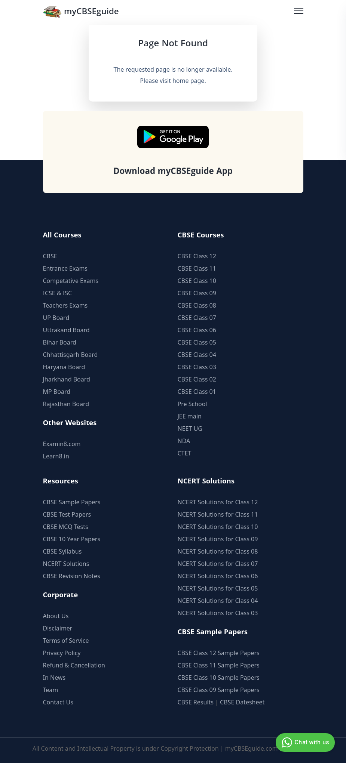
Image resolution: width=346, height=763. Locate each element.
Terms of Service (66, 640)
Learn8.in (56, 456)
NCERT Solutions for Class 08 (218, 551)
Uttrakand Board (66, 330)
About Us (56, 616)
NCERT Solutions (66, 564)
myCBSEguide (81, 12)
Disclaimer (58, 628)
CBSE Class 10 (197, 281)
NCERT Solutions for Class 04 (218, 601)
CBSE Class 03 (197, 367)
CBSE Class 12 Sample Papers (219, 653)
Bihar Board (59, 342)
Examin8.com (62, 444)
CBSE (50, 256)
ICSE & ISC (57, 293)
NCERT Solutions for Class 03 (218, 613)
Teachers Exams (65, 305)
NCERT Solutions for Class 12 (218, 502)
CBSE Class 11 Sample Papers (219, 665)
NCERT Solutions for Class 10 (218, 527)
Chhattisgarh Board (70, 355)
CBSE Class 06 (197, 330)
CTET (185, 453)
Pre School (192, 404)
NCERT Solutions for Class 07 (218, 564)
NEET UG (190, 428)
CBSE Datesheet (242, 702)
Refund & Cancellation (74, 665)
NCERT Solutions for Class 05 (218, 588)
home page (188, 81)
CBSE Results (196, 702)
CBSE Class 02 (197, 379)
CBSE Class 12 (197, 256)
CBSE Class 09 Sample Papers (219, 690)
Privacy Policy (62, 653)
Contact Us (58, 702)
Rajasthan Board (66, 404)
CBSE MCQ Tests (65, 527)
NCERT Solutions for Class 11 (218, 514)
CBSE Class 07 (197, 318)
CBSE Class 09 (197, 293)
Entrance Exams (65, 268)
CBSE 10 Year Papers (72, 539)
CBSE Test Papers (67, 514)
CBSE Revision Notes (71, 576)
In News (54, 677)
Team (50, 690)
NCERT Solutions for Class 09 (218, 539)
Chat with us (304, 742)
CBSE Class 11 (197, 268)
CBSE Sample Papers (72, 502)
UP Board (56, 318)
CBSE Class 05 (197, 342)
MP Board (57, 391)
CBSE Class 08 (197, 305)
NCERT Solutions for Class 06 (218, 576)
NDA (184, 441)
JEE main (190, 416)
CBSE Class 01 (197, 391)
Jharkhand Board (66, 379)
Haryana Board (64, 367)
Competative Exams (71, 281)
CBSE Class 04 (197, 355)
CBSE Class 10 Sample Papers (219, 677)
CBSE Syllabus (62, 551)
